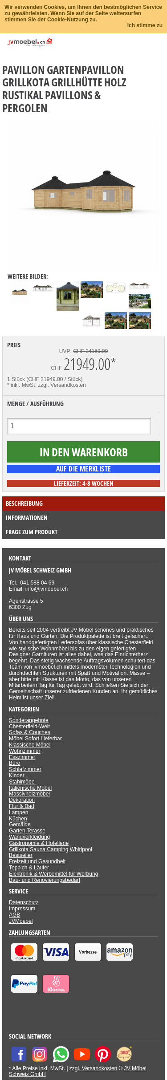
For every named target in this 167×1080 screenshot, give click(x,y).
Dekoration (22, 800)
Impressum (22, 908)
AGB (14, 915)
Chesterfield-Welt (29, 726)
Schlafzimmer (25, 769)
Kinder (16, 775)
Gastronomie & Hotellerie (39, 843)
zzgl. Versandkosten (62, 385)
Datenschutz (24, 902)
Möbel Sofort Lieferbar (35, 738)
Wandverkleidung (29, 837)
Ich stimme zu (145, 25)
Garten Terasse (27, 831)
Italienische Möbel (30, 788)
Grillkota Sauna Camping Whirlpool (50, 849)
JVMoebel (21, 921)
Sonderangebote (29, 720)
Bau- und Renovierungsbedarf (44, 880)
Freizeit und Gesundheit (37, 861)
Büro (14, 763)
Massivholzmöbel (29, 794)
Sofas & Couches (29, 732)
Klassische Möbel (29, 745)
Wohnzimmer (24, 751)
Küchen (18, 819)
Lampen (18, 812)
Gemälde (20, 824)
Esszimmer (22, 757)
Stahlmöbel (22, 782)
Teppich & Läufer (29, 868)
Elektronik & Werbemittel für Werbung (53, 874)
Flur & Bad (21, 806)
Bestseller (21, 855)
